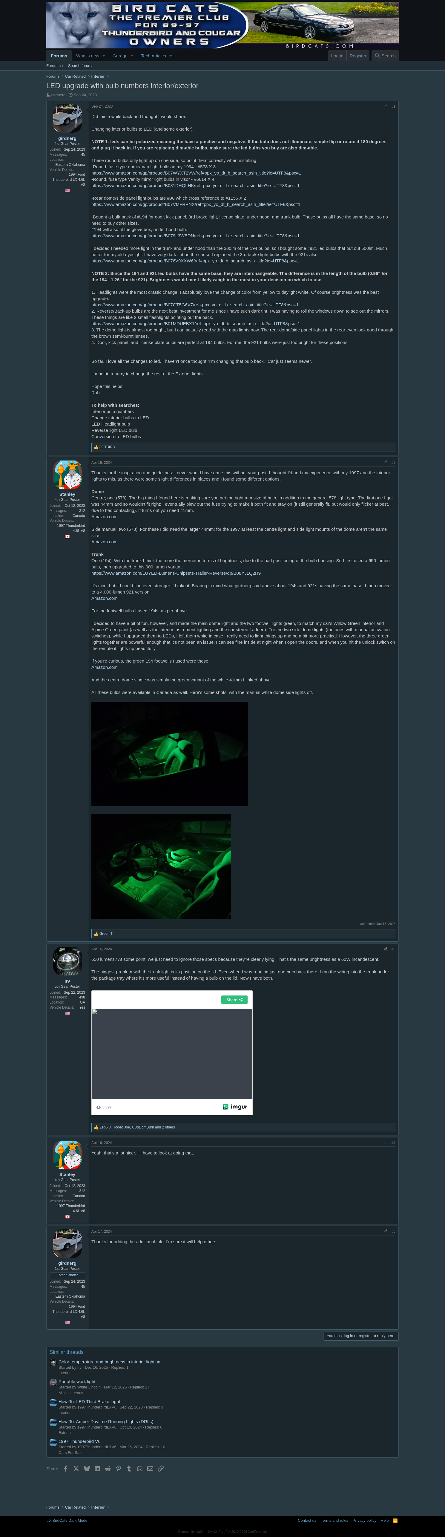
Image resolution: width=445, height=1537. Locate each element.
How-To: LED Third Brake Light (89, 1401)
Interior (64, 1373)
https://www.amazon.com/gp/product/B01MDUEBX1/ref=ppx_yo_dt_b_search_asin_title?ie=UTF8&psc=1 (195, 323)
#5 (393, 1231)
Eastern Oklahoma (70, 165)
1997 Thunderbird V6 (80, 1441)
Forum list (54, 65)
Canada (79, 516)
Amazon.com (104, 516)
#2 (393, 463)
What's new (87, 55)
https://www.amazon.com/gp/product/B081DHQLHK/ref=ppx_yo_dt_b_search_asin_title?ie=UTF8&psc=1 (195, 185)
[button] (104, 55)
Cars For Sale (70, 1452)
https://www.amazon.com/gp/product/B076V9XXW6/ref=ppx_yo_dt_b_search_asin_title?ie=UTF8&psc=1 (195, 260)
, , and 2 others (137, 1127)
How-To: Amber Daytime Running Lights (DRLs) (106, 1421)
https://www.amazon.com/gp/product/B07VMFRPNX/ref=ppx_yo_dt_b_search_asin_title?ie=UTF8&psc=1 (195, 204)
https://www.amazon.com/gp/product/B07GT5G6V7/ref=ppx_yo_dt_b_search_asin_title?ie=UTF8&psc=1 (195, 304)
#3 (393, 949)
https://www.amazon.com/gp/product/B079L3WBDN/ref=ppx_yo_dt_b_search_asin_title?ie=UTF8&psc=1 (195, 235)
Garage (120, 55)
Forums (59, 55)
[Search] (385, 55)
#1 (393, 106)
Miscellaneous (71, 1393)
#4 (393, 1143)
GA (82, 1002)
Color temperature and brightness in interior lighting (109, 1361)
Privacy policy (364, 1520)
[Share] (385, 106)
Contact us (307, 1520)
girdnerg (58, 95)
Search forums (80, 65)
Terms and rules (334, 1520)
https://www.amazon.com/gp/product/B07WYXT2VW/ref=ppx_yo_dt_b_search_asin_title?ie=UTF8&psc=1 (196, 172)
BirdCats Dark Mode (67, 1520)
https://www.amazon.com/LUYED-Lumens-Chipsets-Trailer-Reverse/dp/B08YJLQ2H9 (176, 573)
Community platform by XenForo (222, 1531)
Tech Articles (153, 55)
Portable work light (77, 1381)
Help (385, 1520)
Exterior (65, 1432)
